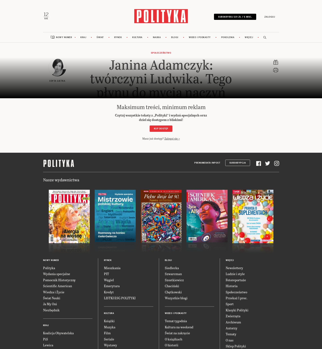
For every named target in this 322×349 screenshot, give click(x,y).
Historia (232, 285)
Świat (100, 37)
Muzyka (109, 327)
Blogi (174, 37)
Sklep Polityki (236, 346)
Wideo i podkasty (200, 37)
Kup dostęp (161, 128)
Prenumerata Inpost (207, 163)
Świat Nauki (51, 298)
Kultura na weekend (179, 327)
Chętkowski (173, 292)
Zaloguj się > (172, 138)
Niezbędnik (51, 310)
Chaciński (172, 285)
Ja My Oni (50, 304)
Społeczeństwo (161, 53)
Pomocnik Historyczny (59, 280)
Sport (230, 304)
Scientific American (57, 285)
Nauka (157, 37)
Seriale (109, 339)
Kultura (137, 37)
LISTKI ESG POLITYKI (119, 298)
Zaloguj (269, 17)
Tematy (231, 334)
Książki (109, 321)
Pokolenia (227, 37)
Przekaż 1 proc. (236, 298)
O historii (171, 345)
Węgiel (109, 280)
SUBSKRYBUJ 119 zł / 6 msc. (235, 17)
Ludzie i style (235, 273)
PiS (45, 339)
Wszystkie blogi (176, 298)
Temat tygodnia (176, 321)
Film (107, 333)
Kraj (83, 37)
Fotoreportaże (236, 280)
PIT (106, 273)
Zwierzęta (233, 316)
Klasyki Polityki (237, 310)
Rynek (118, 37)
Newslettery (234, 267)
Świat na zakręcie (177, 333)
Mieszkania (112, 267)
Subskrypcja (237, 163)
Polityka (49, 267)
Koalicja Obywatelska (58, 333)
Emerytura (112, 285)
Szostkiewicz (174, 280)
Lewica (48, 345)
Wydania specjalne (56, 273)
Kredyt (109, 292)
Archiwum (233, 322)
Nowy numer (64, 37)
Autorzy (231, 328)
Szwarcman (173, 273)
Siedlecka (172, 267)
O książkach (173, 339)
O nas (229, 340)
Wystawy (110, 345)
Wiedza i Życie (53, 292)
